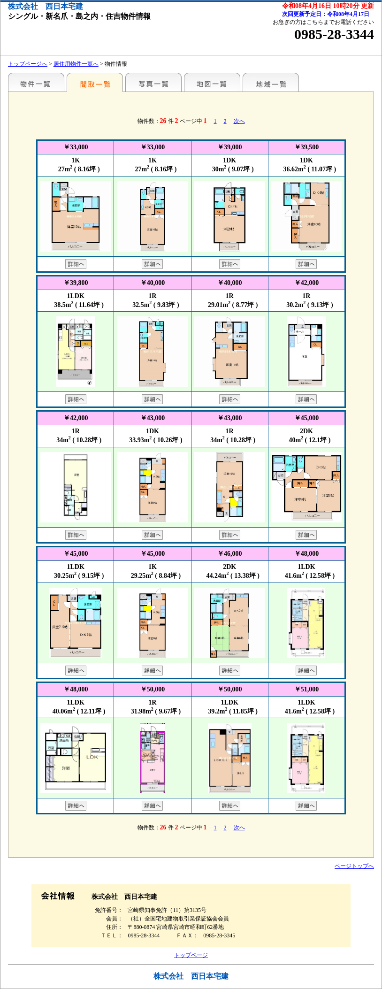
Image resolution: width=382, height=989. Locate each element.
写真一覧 (153, 82)
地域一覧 (271, 82)
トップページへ (27, 64)
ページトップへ (354, 866)
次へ (239, 121)
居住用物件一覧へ (76, 64)
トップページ (191, 955)
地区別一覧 (36, 82)
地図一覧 (212, 82)
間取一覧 (95, 82)
